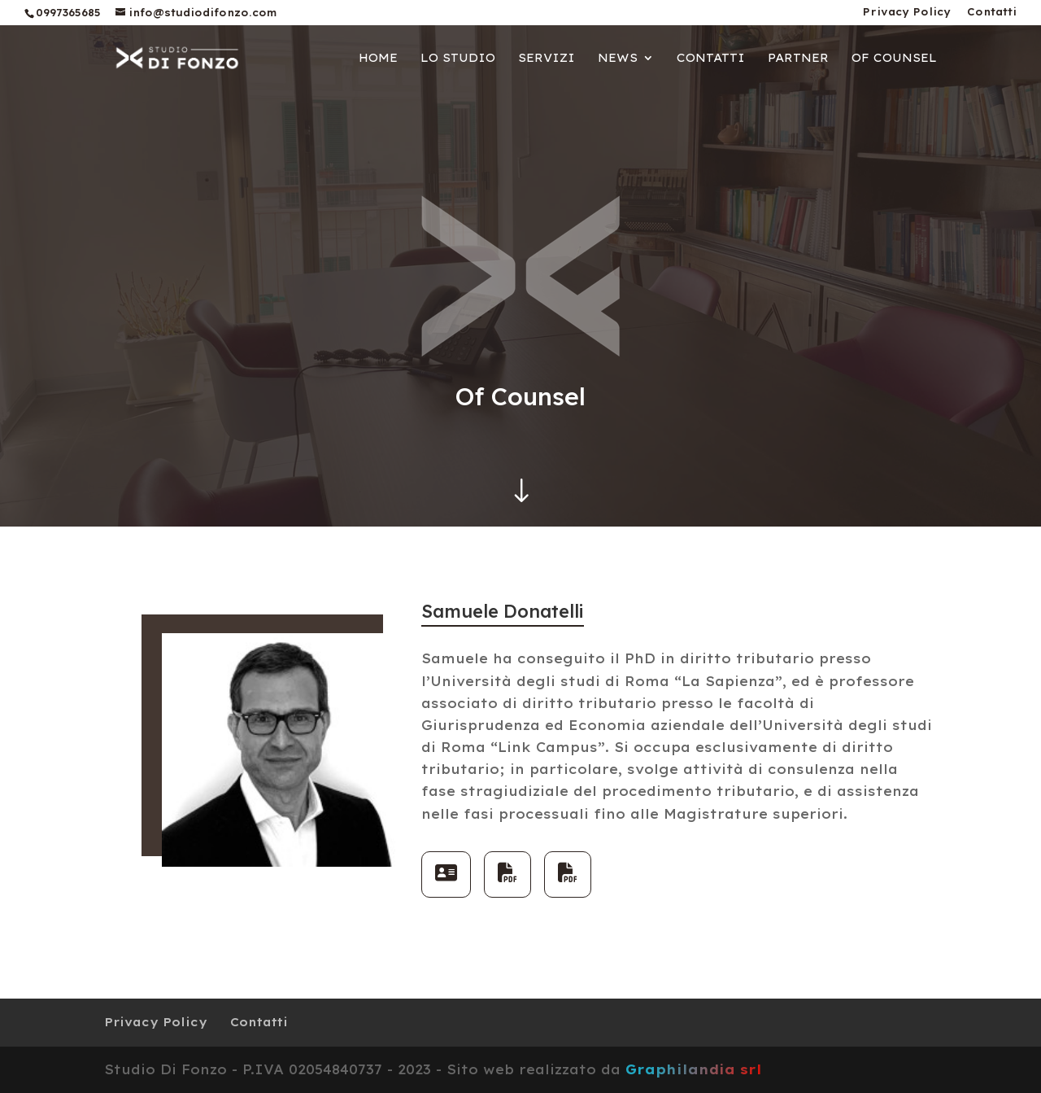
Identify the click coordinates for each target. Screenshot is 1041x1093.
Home (378, 58)
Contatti (992, 12)
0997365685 (68, 13)
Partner (798, 58)
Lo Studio (457, 58)
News (618, 58)
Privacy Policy (907, 12)
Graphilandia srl (693, 1069)
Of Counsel (894, 58)
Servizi (546, 58)
